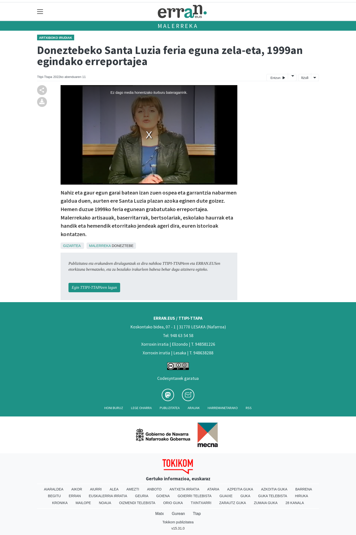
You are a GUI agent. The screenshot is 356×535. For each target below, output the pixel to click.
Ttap (197, 513)
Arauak (194, 408)
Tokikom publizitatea (178, 522)
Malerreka (178, 26)
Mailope (83, 503)
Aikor (76, 489)
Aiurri (96, 489)
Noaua (105, 503)
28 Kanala (295, 503)
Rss (249, 408)
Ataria (213, 489)
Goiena (163, 496)
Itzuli (305, 78)
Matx (159, 513)
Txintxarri (201, 503)
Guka (245, 496)
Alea (114, 489)
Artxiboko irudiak (55, 38)
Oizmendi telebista (137, 503)
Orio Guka (173, 503)
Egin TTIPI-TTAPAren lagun (94, 287)
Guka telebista (272, 496)
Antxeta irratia (185, 489)
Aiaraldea (54, 489)
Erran (75, 496)
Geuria (141, 496)
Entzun (277, 77)
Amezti (132, 489)
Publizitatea (170, 408)
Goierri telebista (194, 496)
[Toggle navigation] (40, 11)
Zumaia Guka (266, 503)
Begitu (54, 496)
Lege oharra (141, 408)
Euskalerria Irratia (108, 496)
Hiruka (301, 496)
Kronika (60, 503)
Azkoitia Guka (274, 489)
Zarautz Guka (232, 503)
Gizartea (72, 246)
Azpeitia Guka (240, 489)
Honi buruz (113, 408)
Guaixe (226, 496)
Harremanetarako (223, 408)
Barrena (303, 489)
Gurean (178, 513)
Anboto (154, 489)
